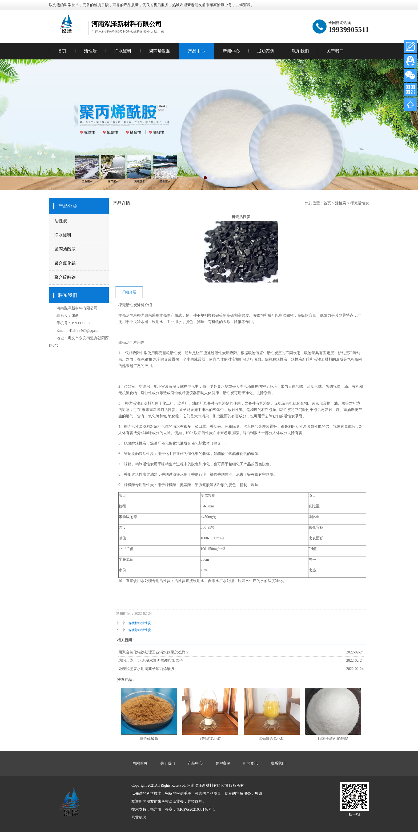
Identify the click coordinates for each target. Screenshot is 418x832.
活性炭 (60, 221)
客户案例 (222, 763)
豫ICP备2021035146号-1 (195, 809)
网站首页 (139, 763)
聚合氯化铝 (65, 263)
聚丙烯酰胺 (65, 249)
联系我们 (300, 51)
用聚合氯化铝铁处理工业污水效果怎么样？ (153, 652)
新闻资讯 (250, 763)
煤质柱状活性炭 (139, 623)
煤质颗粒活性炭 (139, 630)
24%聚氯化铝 (210, 739)
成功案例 (265, 51)
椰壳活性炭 (359, 203)
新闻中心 (231, 51)
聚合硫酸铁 (65, 277)
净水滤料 (62, 235)
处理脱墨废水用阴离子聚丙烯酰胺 (146, 669)
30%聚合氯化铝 (271, 739)
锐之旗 (155, 809)
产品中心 (196, 51)
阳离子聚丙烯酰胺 (333, 739)
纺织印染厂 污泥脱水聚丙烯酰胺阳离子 (150, 661)
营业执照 (138, 817)
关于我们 (335, 51)
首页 (62, 51)
